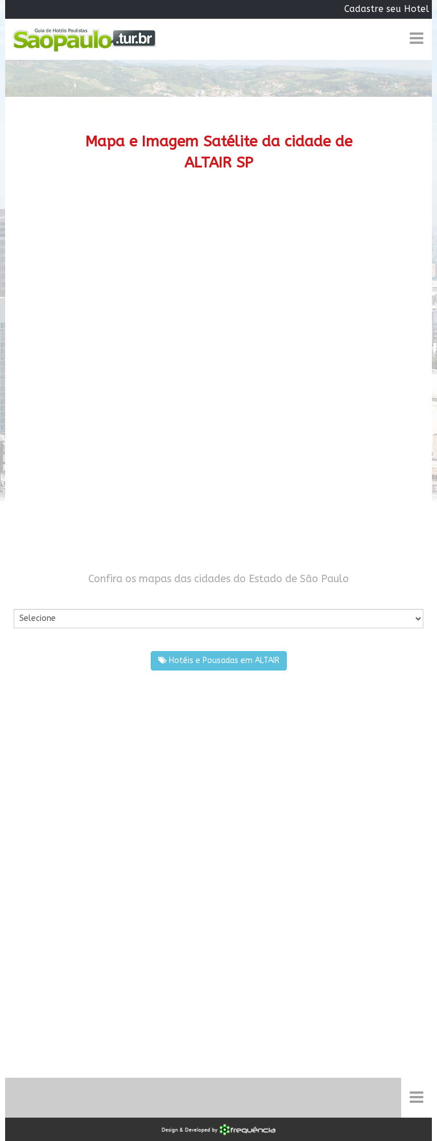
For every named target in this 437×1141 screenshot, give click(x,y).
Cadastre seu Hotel (386, 8)
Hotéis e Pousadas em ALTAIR (218, 660)
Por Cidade (33, 598)
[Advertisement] (218, 281)
